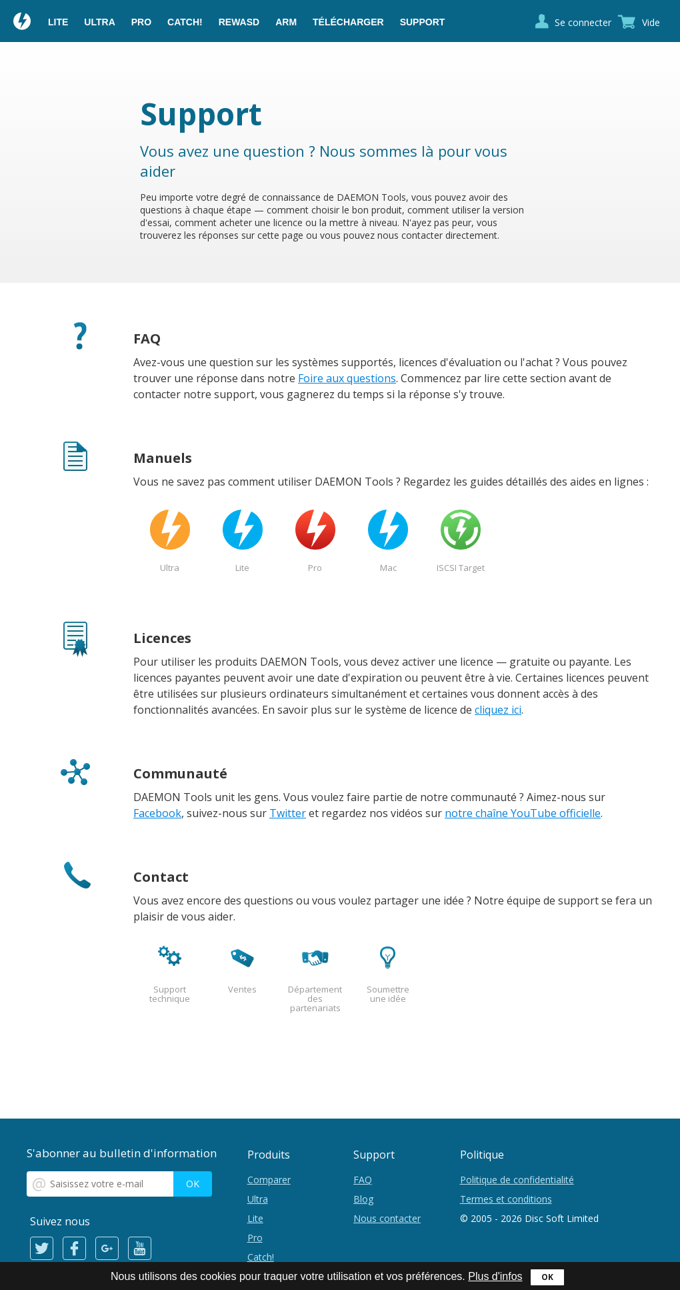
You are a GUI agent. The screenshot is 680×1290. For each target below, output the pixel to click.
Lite (58, 22)
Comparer (269, 1179)
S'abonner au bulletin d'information (122, 1153)
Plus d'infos (495, 1276)
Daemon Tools (22, 22)
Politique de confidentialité (517, 1179)
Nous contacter (387, 1218)
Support (422, 22)
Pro (141, 22)
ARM (286, 22)
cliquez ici (498, 709)
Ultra (99, 22)
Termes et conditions (506, 1199)
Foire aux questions (347, 378)
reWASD (239, 22)
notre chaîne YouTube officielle (523, 813)
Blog (363, 1199)
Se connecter (583, 22)
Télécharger (348, 22)
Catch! (185, 22)
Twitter (287, 813)
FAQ (362, 1179)
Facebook (157, 813)
